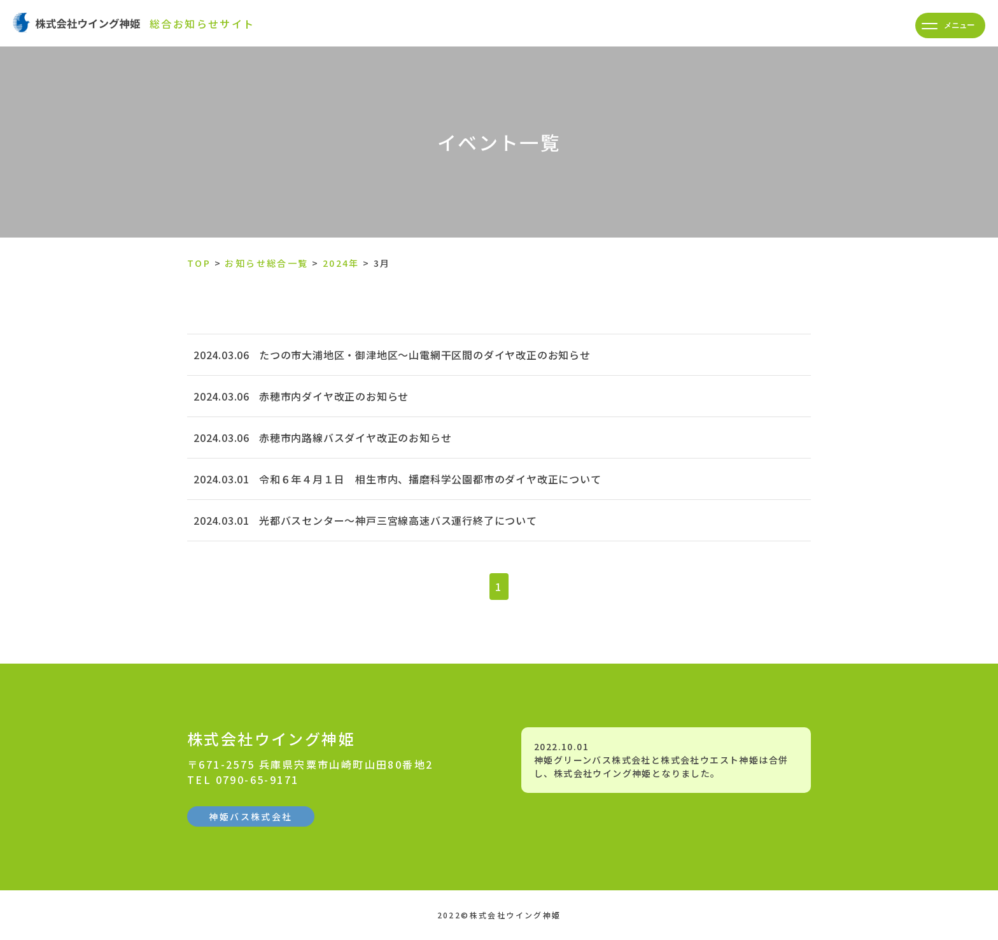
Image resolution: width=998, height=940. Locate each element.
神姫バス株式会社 (250, 816)
